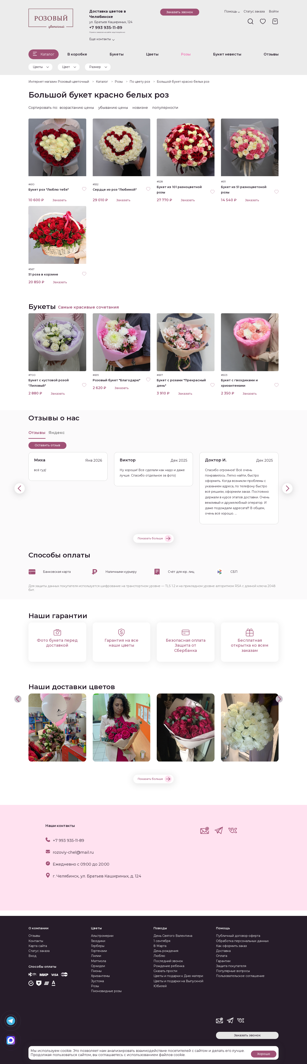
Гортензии (99, 951)
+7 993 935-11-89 (105, 27)
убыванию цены (113, 108)
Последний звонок (168, 961)
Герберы (97, 946)
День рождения (166, 951)
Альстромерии (102, 936)
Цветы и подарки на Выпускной (178, 981)
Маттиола (98, 961)
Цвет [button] (66, 67)
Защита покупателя (231, 966)
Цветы (152, 54)
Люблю (159, 956)
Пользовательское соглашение (240, 976)
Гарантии (223, 961)
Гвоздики (98, 941)
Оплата (221, 956)
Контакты (35, 941)
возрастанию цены (77, 108)
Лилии (96, 956)
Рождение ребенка (169, 966)
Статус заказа (254, 11)
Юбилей (160, 986)
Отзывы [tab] (36, 437)
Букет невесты (227, 54)
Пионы (96, 971)
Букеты (117, 54)
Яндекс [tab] (57, 437)
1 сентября (162, 941)
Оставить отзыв (47, 451)
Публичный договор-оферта (238, 936)
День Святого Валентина (173, 936)
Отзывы (271, 54)
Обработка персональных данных (242, 941)
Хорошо (263, 1053)
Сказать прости (165, 971)
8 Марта (160, 946)
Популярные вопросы (233, 971)
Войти (274, 11)
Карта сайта (37, 946)
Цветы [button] (38, 67)
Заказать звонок (179, 12)
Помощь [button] (230, 11)
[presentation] (19, 493)
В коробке (77, 54)
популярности (165, 108)
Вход (32, 956)
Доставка (223, 951)
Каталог (47, 54)
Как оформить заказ (231, 946)
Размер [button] (95, 67)
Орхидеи (98, 966)
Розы (186, 54)
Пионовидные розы (106, 991)
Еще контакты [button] (100, 39)
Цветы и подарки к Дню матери (178, 976)
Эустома (97, 981)
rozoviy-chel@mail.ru (73, 857)
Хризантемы (100, 976)
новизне (140, 108)
